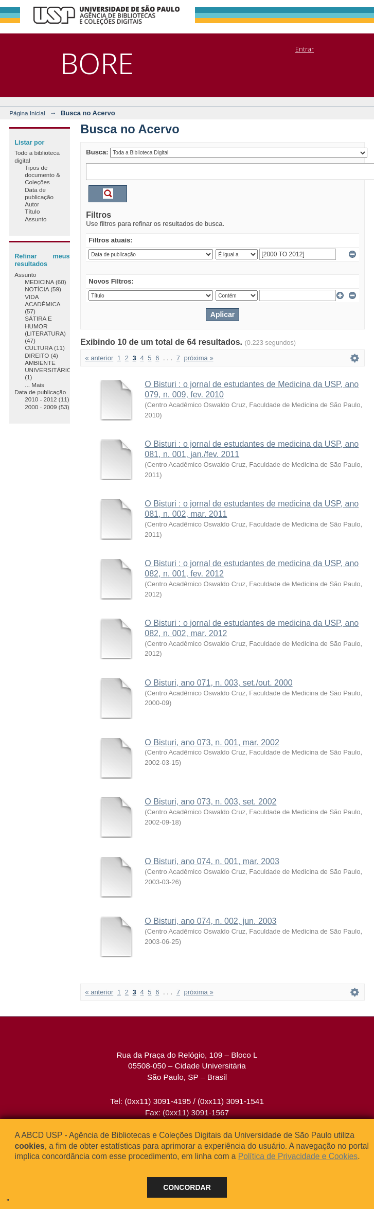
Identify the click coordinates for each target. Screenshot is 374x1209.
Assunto (35, 219)
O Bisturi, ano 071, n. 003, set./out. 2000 (218, 682)
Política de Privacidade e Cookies (298, 1156)
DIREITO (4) (41, 355)
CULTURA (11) (45, 347)
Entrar (304, 49)
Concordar (187, 1187)
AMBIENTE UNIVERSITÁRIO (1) (48, 370)
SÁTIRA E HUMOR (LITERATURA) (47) (45, 329)
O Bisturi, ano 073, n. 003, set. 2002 (210, 801)
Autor (32, 204)
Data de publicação (39, 193)
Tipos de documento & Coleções (42, 175)
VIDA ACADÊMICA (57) (42, 304)
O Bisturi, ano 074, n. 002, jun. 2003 (210, 921)
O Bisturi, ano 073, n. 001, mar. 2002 (212, 742)
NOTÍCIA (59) (43, 289)
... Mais (34, 384)
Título (32, 211)
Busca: (97, 152)
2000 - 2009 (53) (47, 407)
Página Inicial (27, 113)
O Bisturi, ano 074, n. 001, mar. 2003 (212, 861)
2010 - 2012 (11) (47, 399)
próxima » (198, 358)
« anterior (99, 358)
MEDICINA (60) (45, 281)
